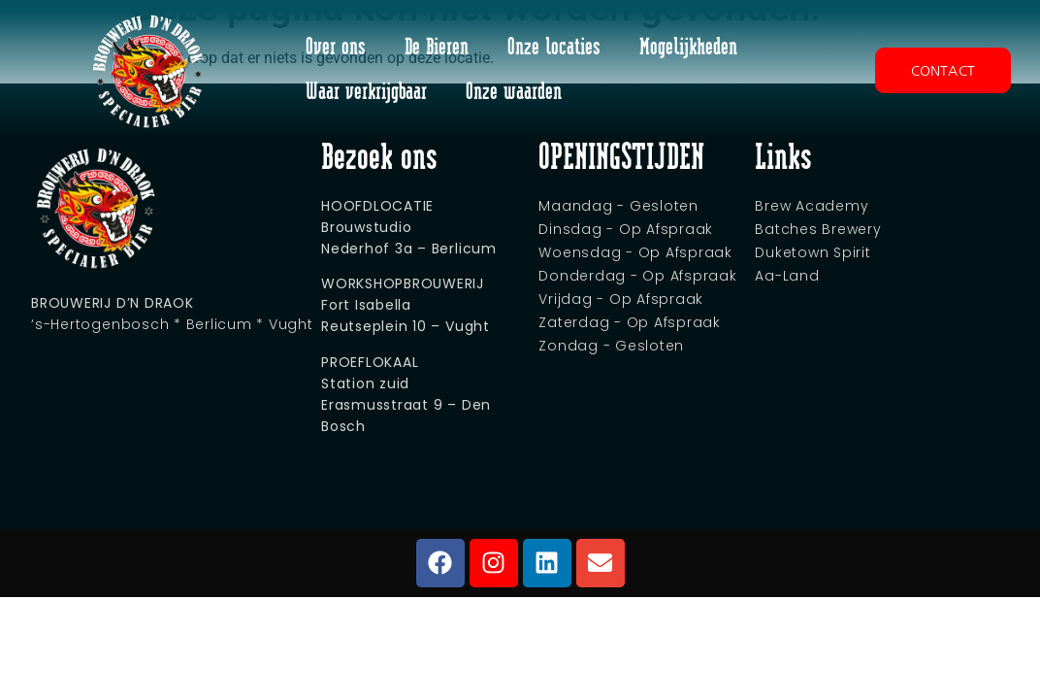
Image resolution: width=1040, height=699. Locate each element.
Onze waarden (514, 93)
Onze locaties (554, 48)
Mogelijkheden (688, 48)
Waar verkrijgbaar (366, 93)
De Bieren (437, 48)
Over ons (336, 48)
